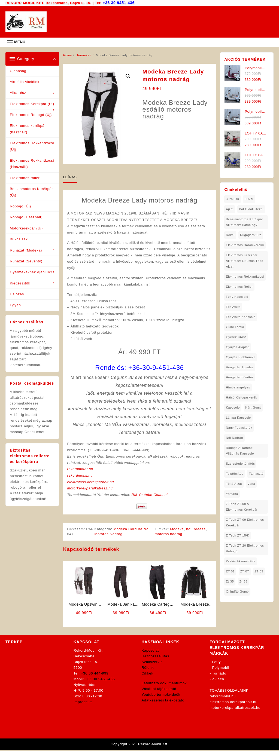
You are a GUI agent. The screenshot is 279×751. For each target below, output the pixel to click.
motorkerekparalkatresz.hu (90, 490)
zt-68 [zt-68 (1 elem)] (243, 581)
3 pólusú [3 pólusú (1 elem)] (232, 198)
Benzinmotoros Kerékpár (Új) (31, 191)
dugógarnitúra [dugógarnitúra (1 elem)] (251, 234)
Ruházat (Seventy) (26, 261)
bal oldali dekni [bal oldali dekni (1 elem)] (251, 208)
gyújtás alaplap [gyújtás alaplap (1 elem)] (238, 346)
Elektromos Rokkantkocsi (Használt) (32, 163)
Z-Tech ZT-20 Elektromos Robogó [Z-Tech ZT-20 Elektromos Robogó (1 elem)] (245, 548)
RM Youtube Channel (150, 496)
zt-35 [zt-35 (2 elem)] (230, 581)
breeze (200, 530)
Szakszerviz (152, 663)
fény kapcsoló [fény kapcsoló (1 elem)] (237, 296)
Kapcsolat (150, 651)
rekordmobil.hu (80, 477)
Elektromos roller (25, 178)
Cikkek (147, 674)
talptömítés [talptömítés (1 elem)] (234, 473)
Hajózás (17, 294)
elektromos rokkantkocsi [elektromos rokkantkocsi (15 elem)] (245, 276)
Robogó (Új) (20, 206)
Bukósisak (19, 239)
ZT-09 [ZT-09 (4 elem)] (258, 571)
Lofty (216, 663)
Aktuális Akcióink (25, 81)
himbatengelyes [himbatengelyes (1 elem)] (238, 387)
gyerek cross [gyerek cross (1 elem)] (236, 336)
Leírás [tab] (70, 177)
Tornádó (219, 674)
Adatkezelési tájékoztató (163, 701)
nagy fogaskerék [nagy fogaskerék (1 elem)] (239, 427)
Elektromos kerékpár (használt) (28, 128)
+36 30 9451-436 (119, 3)
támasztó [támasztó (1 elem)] (256, 473)
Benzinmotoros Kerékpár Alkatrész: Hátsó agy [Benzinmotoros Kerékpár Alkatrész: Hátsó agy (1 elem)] (244, 221)
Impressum (83, 703)
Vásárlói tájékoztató (159, 690)
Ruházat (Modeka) (26, 250)
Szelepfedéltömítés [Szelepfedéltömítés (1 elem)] (240, 463)
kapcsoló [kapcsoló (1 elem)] (233, 407)
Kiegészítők (20, 283)
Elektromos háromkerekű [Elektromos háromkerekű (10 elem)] (245, 244)
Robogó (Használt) (26, 217)
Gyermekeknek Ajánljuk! (31, 272)
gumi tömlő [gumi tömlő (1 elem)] (235, 326)
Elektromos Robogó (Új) (31, 114)
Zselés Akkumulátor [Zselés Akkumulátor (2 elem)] (241, 561)
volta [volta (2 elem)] (251, 483)
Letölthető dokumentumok (164, 684)
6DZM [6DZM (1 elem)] (249, 198)
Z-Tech (218, 680)
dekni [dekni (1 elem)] (230, 234)
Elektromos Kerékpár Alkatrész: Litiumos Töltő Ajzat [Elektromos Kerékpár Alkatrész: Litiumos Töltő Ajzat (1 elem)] (244, 260)
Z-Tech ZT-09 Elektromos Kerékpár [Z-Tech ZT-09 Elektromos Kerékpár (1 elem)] (245, 522)
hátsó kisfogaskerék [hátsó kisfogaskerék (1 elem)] (241, 397)
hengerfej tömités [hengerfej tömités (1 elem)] (240, 367)
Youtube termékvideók (161, 696)
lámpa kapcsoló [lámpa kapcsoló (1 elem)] (238, 417)
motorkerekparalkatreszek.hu (235, 709)
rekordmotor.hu (80, 470)
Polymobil (220, 669)
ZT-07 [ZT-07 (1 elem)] (244, 571)
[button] (128, 76)
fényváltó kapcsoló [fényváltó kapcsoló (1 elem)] (241, 316)
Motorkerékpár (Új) (26, 228)
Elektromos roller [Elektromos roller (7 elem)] (239, 286)
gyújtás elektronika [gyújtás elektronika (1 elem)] (240, 356)
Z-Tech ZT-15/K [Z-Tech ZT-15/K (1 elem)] (237, 535)
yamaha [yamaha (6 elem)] (232, 493)
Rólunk (148, 669)
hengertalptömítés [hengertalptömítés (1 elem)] (240, 377)
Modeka (177, 530)
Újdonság (18, 71)
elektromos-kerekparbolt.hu (91, 483)
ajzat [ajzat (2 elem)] (229, 208)
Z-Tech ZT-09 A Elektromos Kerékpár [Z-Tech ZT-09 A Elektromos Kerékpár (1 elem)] (241, 506)
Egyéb (15, 305)
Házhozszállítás (155, 657)
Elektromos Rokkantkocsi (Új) (32, 146)
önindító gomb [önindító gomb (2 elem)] (237, 591)
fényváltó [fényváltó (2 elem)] (233, 306)
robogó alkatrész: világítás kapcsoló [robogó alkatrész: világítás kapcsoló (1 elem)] (240, 450)
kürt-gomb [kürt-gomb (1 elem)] (253, 407)
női (189, 530)
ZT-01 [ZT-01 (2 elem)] (230, 571)
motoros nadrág (169, 535)
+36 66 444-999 (94, 674)
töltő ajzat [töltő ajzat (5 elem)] (234, 483)
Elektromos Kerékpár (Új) (32, 104)
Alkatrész (18, 92)
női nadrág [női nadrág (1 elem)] (234, 437)
